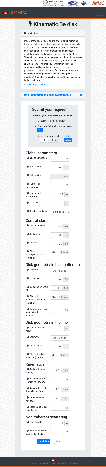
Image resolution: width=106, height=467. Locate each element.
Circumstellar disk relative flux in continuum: (36, 312)
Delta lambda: (35, 202)
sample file (66, 136)
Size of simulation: (37, 158)
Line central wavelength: (33, 195)
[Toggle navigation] (100, 13)
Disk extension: (35, 278)
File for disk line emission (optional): (35, 356)
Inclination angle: (36, 225)
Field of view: (34, 166)
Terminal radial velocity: (35, 399)
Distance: (32, 242)
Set (40, 130)
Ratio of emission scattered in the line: (36, 432)
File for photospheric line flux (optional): (36, 254)
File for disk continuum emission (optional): (35, 299)
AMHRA (14, 13)
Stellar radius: (35, 234)
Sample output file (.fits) (35, 84)
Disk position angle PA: (37, 289)
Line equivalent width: (35, 329)
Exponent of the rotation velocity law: (36, 380)
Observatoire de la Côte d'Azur (66, 464)
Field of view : (35, 175)
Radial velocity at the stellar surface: (36, 390)
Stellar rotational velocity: (35, 371)
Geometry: (33, 269)
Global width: (34, 422)
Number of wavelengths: (33, 185)
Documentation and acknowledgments (47, 94)
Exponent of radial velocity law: (36, 409)
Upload (68, 140)
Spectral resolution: (37, 211)
